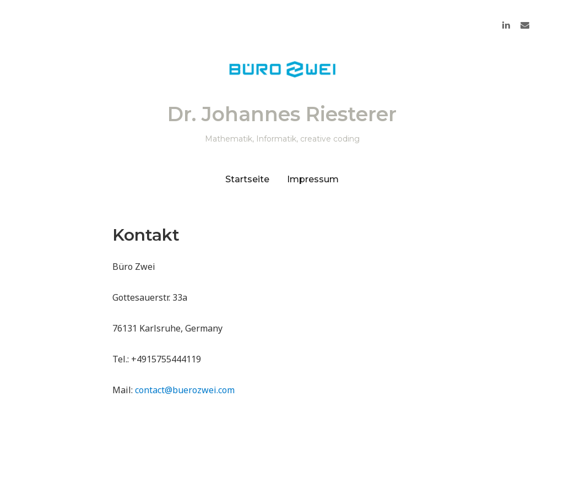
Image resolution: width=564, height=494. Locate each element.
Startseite (247, 179)
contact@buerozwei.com (185, 390)
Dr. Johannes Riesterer (282, 114)
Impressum (313, 179)
